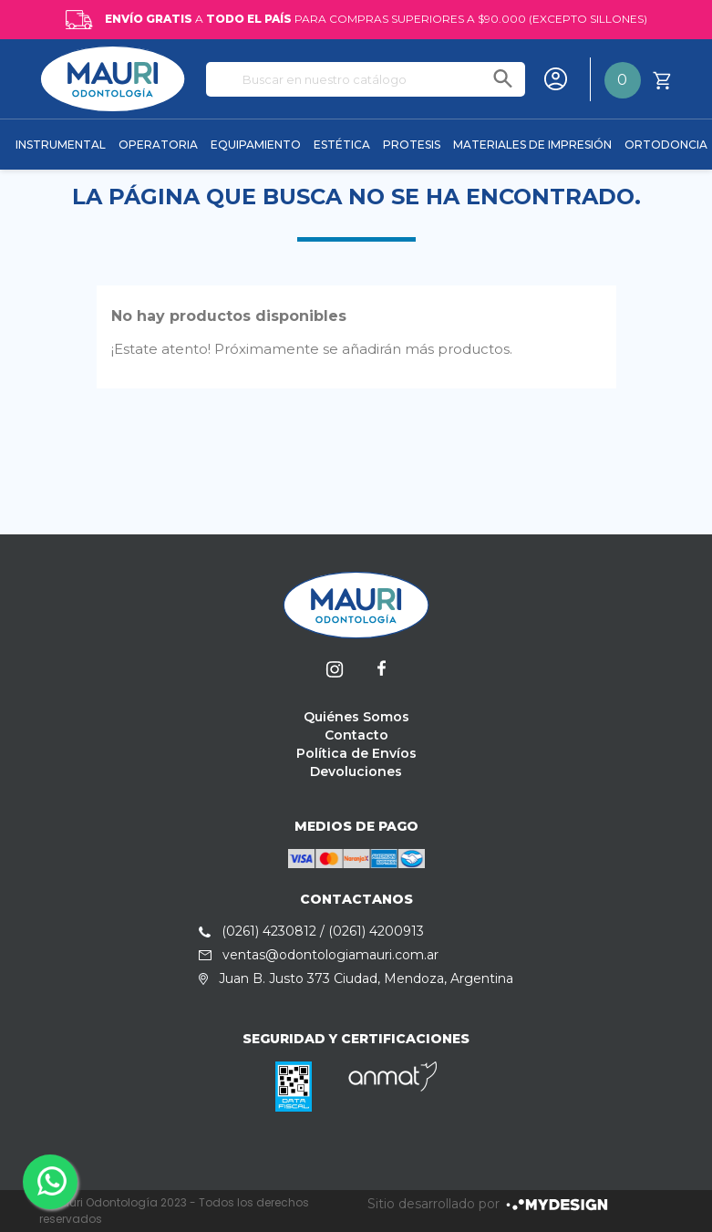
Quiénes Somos (356, 717)
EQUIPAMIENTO (256, 144)
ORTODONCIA (665, 144)
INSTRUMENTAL (60, 144)
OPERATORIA (158, 144)
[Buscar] (365, 79)
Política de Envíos (356, 753)
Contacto (356, 735)
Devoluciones (356, 771)
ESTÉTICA (342, 144)
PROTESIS (411, 144)
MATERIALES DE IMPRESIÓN (532, 144)
